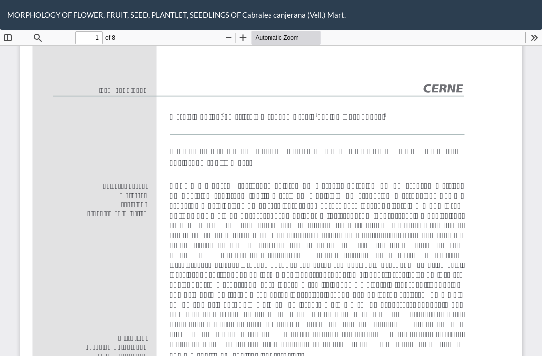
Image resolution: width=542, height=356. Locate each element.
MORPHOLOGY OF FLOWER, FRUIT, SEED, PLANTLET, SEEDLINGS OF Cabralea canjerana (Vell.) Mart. (176, 14)
